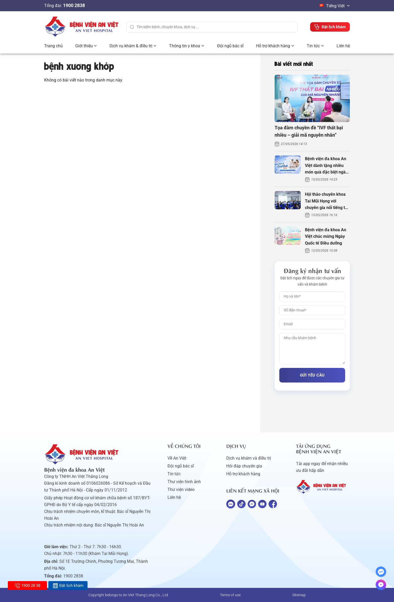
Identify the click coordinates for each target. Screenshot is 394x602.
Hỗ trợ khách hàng (273, 45)
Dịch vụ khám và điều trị (248, 458)
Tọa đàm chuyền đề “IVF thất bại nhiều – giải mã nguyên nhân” (309, 131)
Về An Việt (176, 458)
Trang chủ (53, 45)
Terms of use (230, 595)
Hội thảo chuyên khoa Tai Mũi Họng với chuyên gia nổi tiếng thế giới (327, 201)
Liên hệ (343, 45)
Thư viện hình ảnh (184, 481)
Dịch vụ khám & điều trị (130, 45)
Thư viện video (181, 489)
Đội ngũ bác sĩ (230, 45)
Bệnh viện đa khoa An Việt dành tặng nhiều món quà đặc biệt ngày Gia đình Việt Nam (326, 166)
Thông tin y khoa (184, 45)
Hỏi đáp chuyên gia (244, 466)
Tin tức (313, 45)
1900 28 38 (27, 585)
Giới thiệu (84, 45)
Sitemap (299, 595)
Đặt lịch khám (68, 585)
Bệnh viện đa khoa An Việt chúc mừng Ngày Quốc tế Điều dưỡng (325, 236)
